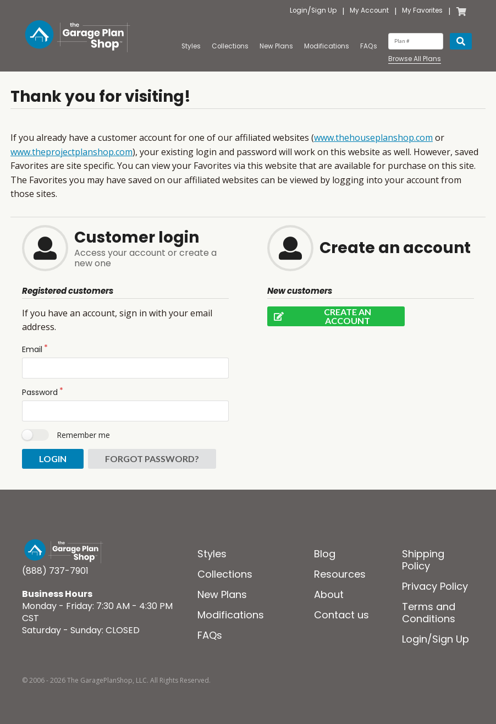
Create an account (319, 316)
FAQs (368, 46)
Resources (340, 574)
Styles (191, 46)
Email (32, 349)
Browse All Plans (414, 59)
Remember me (83, 435)
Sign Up (324, 11)
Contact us (341, 615)
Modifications (326, 46)
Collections (230, 46)
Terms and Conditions (428, 613)
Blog (324, 554)
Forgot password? (152, 458)
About (329, 594)
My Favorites (422, 11)
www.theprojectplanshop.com (71, 152)
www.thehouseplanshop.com (373, 137)
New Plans (276, 46)
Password (40, 392)
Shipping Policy (423, 560)
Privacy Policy (435, 586)
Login (298, 11)
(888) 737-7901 (55, 570)
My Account (369, 11)
